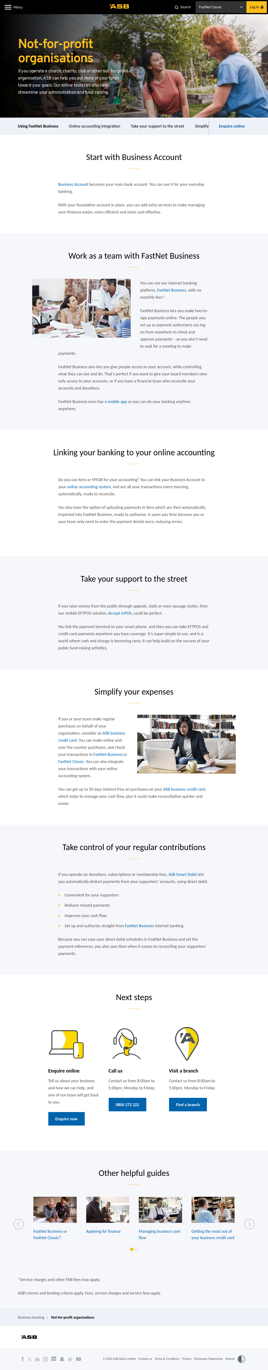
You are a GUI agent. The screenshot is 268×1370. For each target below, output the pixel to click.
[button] (8, 7)
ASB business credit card (184, 789)
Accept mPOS (119, 613)
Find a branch (188, 1104)
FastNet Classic (71, 761)
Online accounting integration (163, 126)
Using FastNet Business (106, 126)
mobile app (117, 401)
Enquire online (232, 126)
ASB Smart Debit (183, 874)
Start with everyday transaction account (41, 126)
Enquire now (66, 1119)
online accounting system (89, 486)
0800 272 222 (127, 1104)
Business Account (73, 184)
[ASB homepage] (120, 6)
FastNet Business (171, 290)
